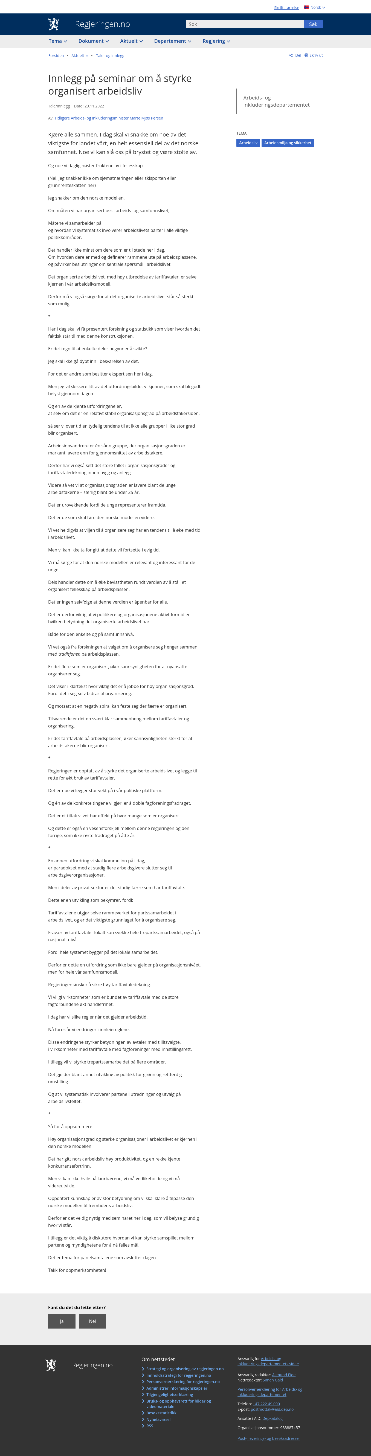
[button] (79, 55)
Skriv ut (316, 55)
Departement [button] (170, 41)
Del (297, 55)
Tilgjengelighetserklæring (169, 1394)
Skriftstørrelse (286, 7)
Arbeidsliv (248, 142)
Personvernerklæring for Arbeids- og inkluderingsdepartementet (269, 1392)
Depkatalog (272, 1418)
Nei (92, 1321)
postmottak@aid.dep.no (272, 1409)
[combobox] (245, 24)
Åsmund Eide (284, 1374)
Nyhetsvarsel (158, 1419)
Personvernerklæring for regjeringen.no (183, 1381)
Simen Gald (273, 1380)
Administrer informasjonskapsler (176, 1388)
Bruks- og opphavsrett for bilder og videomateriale (178, 1403)
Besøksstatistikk (161, 1412)
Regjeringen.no (98, 24)
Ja (61, 1321)
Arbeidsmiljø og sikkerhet (287, 142)
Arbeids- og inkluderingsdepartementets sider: (268, 1361)
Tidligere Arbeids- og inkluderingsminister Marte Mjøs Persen (108, 118)
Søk (313, 24)
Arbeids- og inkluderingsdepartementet (276, 101)
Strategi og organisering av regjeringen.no (185, 1368)
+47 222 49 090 (266, 1403)
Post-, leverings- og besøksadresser (268, 1438)
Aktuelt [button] (129, 41)
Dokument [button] (92, 41)
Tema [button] (56, 41)
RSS (149, 1425)
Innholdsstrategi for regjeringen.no (178, 1375)
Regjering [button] (214, 41)
